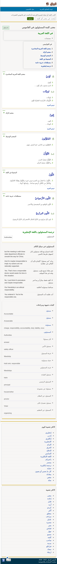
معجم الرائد (47, 52)
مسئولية (48, 325)
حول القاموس (30, 9)
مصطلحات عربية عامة (43, 63)
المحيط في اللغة (45, 59)
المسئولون (47, 332)
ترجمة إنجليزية (46, 66)
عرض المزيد (50, 105)
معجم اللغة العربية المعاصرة (41, 49)
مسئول (48, 311)
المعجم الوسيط (45, 56)
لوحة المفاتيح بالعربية (46, 9)
